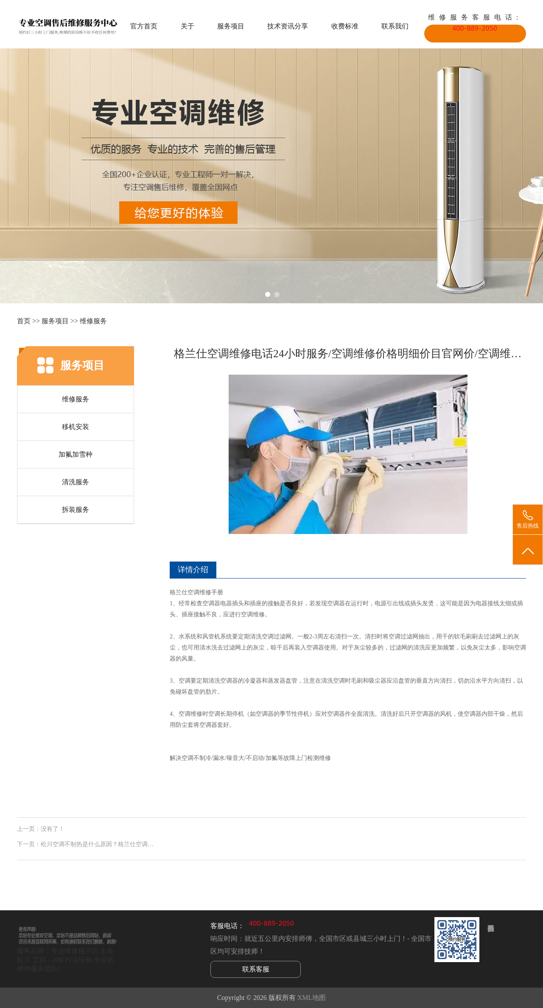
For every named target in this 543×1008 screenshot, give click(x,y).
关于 (187, 26)
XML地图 (311, 997)
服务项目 (230, 26)
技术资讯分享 (287, 26)
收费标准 (344, 26)
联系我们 (395, 26)
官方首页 (143, 26)
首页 (24, 321)
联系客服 (255, 969)
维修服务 (93, 321)
